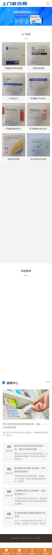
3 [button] (31, 23)
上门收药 (26, 43)
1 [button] (20, 23)
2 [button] (26, 23)
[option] (26, 16)
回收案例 (26, 271)
